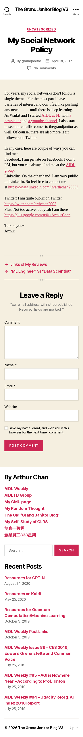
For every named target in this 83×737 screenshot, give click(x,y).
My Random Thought (24, 508)
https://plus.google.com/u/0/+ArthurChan (37, 215)
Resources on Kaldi (22, 593)
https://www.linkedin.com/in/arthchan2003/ (43, 187)
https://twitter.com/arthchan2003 (30, 204)
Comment (12, 323)
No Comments (44, 68)
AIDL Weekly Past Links (26, 631)
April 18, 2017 (62, 61)
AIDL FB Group (18, 495)
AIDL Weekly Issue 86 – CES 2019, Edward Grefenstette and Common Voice (37, 653)
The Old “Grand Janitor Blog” (31, 515)
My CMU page (17, 502)
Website (10, 407)
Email (9, 386)
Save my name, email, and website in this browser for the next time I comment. (39, 430)
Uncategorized (41, 29)
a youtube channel (42, 120)
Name (10, 365)
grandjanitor (31, 61)
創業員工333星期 (20, 535)
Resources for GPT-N (24, 578)
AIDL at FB (51, 115)
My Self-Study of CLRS (26, 521)
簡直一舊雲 (14, 528)
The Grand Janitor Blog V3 (41, 9)
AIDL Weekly (16, 488)
